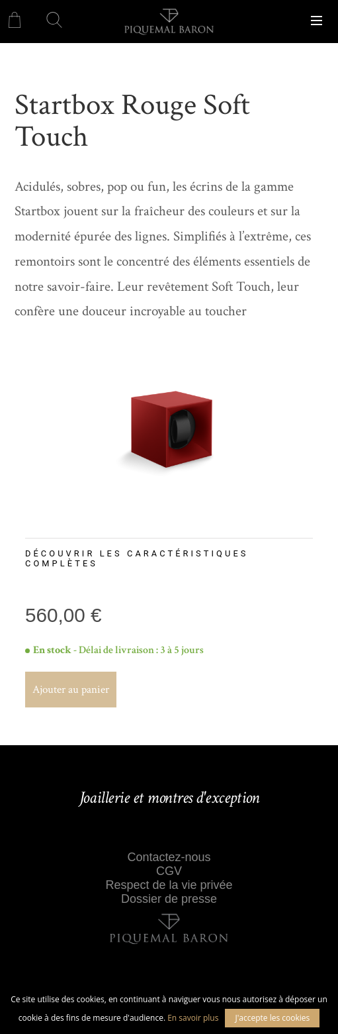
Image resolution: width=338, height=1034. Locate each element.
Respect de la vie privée (168, 885)
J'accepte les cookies (272, 1017)
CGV (169, 871)
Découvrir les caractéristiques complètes (136, 558)
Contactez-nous (168, 857)
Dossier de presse (169, 898)
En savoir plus (192, 1017)
